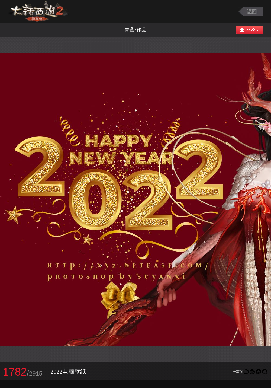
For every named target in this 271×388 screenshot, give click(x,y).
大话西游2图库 (38, 11)
